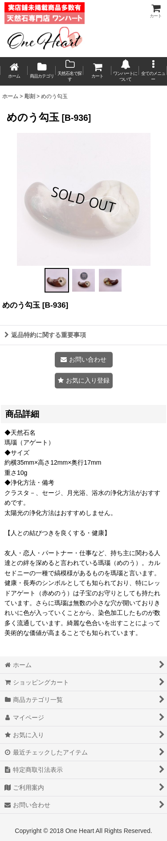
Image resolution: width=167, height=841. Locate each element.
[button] (153, 71)
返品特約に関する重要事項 (45, 334)
